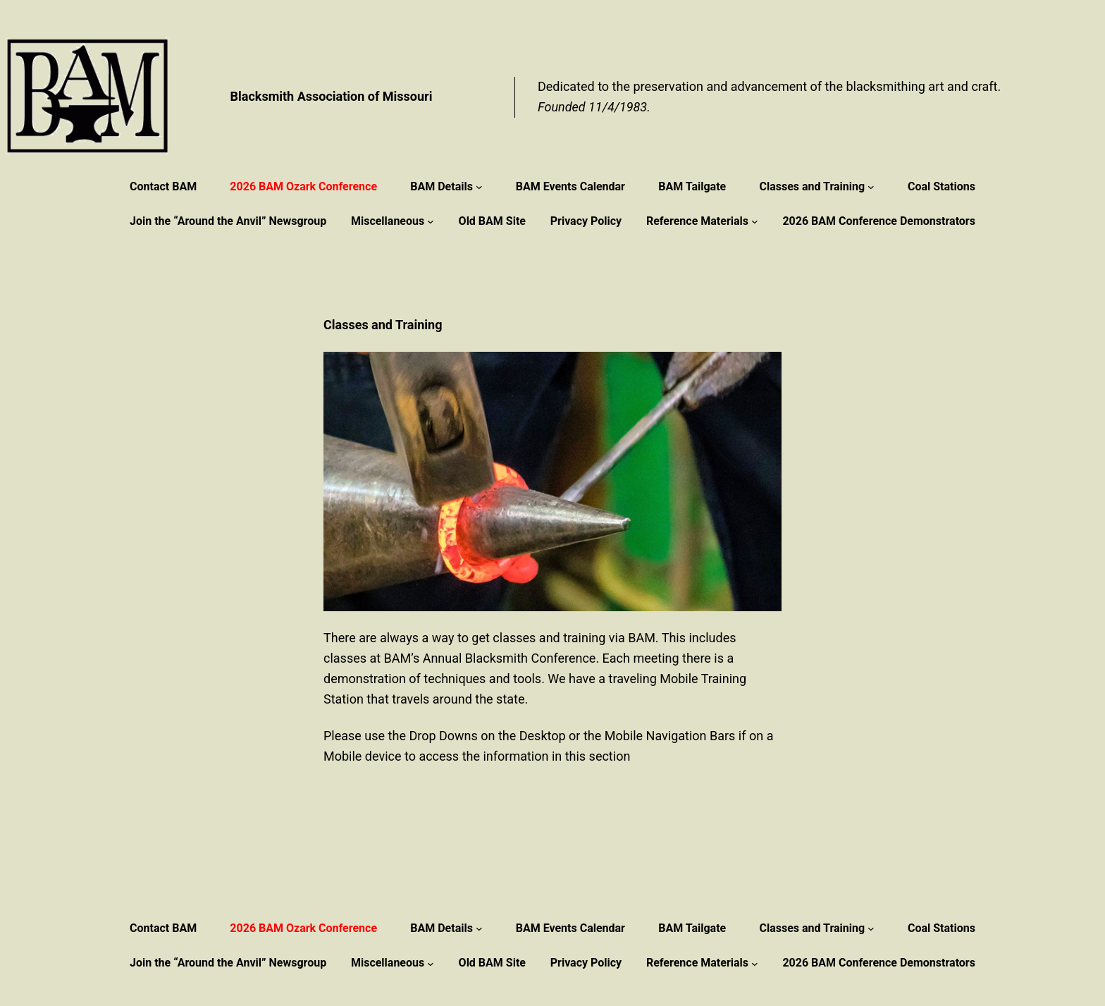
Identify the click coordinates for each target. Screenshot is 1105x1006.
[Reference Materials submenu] (754, 221)
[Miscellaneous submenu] (430, 221)
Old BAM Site (492, 221)
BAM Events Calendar (570, 186)
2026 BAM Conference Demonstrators (878, 221)
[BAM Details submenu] (479, 186)
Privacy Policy (586, 221)
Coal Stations (941, 186)
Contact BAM (163, 186)
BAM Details (441, 186)
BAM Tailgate (692, 186)
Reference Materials (697, 221)
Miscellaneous (387, 221)
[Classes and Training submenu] (871, 186)
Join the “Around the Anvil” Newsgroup (228, 221)
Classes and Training (812, 186)
